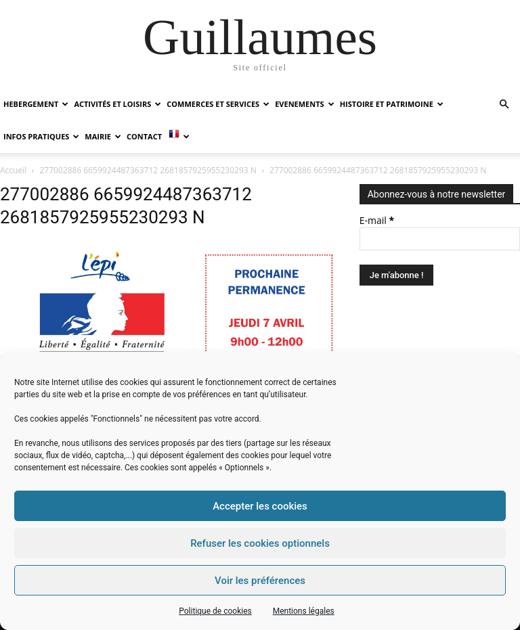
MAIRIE (103, 136)
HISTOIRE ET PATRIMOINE (391, 104)
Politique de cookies (215, 611)
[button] (504, 104)
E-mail (377, 220)
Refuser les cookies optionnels (260, 543)
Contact (144, 136)
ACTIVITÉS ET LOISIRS (117, 104)
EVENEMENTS (304, 104)
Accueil (13, 170)
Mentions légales (303, 611)
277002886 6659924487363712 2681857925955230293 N (148, 170)
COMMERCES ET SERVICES (218, 104)
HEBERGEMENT (35, 104)
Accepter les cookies (260, 506)
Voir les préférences (260, 581)
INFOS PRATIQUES (41, 136)
